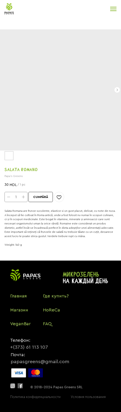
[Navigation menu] (113, 9)
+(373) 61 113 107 (29, 347)
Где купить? (56, 296)
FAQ (47, 324)
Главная (18, 296)
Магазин (19, 310)
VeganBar (20, 324)
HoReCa (51, 310)
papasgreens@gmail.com (40, 361)
